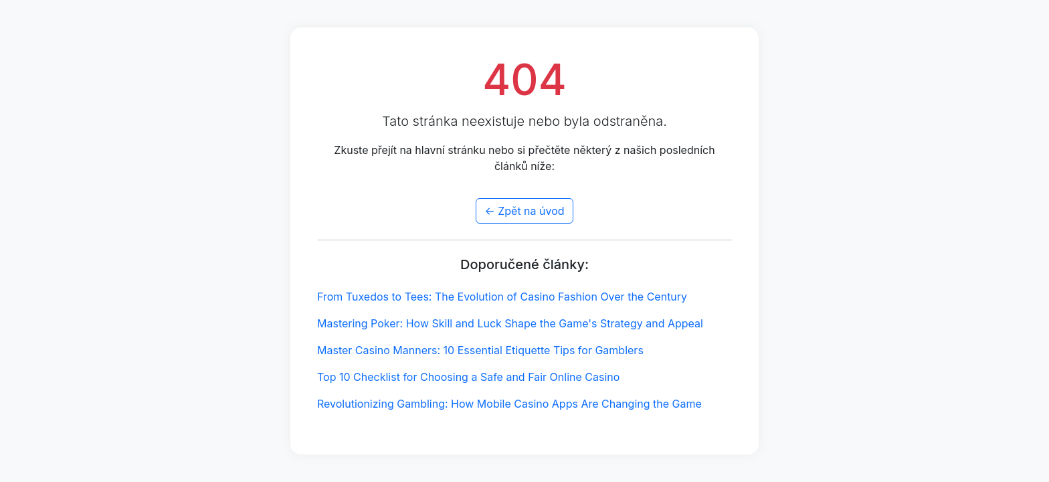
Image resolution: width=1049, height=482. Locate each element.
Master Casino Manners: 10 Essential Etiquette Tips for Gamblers (480, 350)
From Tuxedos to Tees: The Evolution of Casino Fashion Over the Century (502, 296)
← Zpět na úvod (524, 211)
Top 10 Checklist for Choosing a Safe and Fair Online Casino (468, 377)
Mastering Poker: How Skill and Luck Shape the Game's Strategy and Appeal (510, 323)
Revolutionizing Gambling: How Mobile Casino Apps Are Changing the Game (509, 403)
